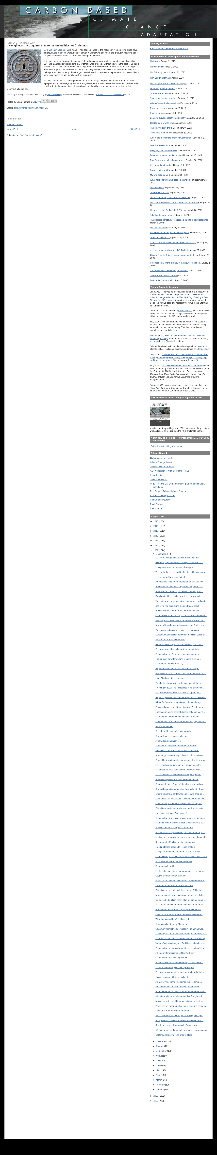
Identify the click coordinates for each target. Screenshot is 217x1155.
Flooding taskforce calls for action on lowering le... (179, 596)
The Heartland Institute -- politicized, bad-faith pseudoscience (179, 220)
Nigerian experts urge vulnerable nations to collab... (179, 895)
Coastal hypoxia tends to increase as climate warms (180, 760)
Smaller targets (157, 113)
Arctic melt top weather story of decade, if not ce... (179, 586)
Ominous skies (157, 187)
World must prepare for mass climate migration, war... (180, 798)
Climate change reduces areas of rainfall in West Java (181, 856)
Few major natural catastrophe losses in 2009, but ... (180, 620)
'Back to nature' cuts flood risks (170, 639)
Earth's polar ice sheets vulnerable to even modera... (180, 880)
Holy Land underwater (160, 78)
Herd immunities (158, 66)
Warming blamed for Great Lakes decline (174, 919)
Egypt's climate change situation (170, 875)
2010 (156, 545)
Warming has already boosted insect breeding (177, 716)
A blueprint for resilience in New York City (174, 953)
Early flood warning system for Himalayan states (178, 765)
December (161, 554)
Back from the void (159, 170)
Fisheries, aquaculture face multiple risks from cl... (179, 562)
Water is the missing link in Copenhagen (174, 967)
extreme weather (27, 108)
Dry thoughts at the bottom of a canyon (168, 83)
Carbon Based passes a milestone (171, 736)
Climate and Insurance (161, 499)
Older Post (135, 129)
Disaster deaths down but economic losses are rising (180, 938)
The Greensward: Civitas (162, 466)
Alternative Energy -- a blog (163, 495)
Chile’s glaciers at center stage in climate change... (179, 794)
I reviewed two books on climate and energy (183, 365)
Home (73, 129)
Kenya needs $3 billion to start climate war (175, 842)
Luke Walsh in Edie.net (54, 50)
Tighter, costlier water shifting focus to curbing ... (178, 659)
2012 (156, 536)
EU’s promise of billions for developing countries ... (179, 1020)
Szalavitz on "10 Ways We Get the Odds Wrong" (173, 242)
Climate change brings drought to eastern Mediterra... (180, 948)
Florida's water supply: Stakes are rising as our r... (179, 644)
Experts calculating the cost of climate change (177, 668)
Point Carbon (156, 504)
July (158, 1060)
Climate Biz (193, 360)
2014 (156, 526)
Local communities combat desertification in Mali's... (180, 712)
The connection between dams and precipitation (178, 774)
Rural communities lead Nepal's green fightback (178, 909)
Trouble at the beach (160, 93)
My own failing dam (159, 175)
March (159, 1080)
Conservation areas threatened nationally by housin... (180, 721)
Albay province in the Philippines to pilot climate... (178, 982)
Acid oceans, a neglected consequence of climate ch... (181, 837)
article (156, 390)
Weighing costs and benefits (163, 150)
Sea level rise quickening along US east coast (177, 606)
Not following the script (161, 72)
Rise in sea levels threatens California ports (176, 1025)
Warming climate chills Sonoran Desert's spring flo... (180, 822)
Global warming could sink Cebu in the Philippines (179, 890)
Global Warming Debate (161, 458)
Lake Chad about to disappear (169, 678)
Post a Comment (15, 124)
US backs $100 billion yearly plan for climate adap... (180, 900)
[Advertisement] (165, 1118)
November (161, 1041)
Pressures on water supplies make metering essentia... (181, 1006)
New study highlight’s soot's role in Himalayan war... (180, 929)
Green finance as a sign (161, 237)
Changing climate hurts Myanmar (171, 924)
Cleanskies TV (185, 310)
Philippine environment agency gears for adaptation (179, 972)
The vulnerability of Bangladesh (170, 577)
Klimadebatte (156, 475)
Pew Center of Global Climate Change (168, 491)
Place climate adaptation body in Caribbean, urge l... (180, 832)
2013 (156, 531)
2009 (156, 550)
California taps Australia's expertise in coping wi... (178, 803)
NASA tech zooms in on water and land (174, 885)
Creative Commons (104, 95)
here (176, 330)
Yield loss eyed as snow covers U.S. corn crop (177, 630)
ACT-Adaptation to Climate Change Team (169, 471)
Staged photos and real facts (163, 98)
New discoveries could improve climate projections (179, 1001)
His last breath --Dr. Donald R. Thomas (168, 210)
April (158, 1075)
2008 (156, 1096)
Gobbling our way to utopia (163, 123)
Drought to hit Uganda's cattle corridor (173, 731)
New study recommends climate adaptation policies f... (181, 933)
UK (46, 108)
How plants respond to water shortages (174, 567)
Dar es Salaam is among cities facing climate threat (179, 789)
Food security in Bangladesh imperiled (173, 861)
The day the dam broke (161, 128)
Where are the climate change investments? (171, 137)
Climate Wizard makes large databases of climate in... (181, 615)
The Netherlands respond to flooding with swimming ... (181, 572)
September (161, 1051)
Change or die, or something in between (169, 270)
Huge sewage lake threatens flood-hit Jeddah (176, 779)
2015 (156, 521)
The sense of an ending (161, 132)
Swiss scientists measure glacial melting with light (179, 1015)
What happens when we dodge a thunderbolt (171, 180)
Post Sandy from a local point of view (167, 160)
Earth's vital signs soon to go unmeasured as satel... (180, 871)
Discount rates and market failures (166, 155)
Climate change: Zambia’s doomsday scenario (177, 654)
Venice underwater (164, 726)
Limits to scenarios (159, 227)
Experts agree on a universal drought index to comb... (180, 697)
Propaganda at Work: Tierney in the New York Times (175, 263)
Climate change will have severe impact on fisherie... (180, 818)
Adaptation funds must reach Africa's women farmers (180, 991)
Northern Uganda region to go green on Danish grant (180, 625)
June (158, 1065)
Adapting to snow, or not (161, 215)
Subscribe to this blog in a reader (166, 446)
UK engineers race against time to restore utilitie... (179, 769)
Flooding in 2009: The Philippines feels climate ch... (179, 687)
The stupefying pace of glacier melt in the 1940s (178, 557)
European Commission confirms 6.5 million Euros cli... (181, 634)
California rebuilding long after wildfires (173, 1035)
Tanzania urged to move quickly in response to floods (180, 601)
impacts (40, 108)
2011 (156, 540)
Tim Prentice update (159, 192)
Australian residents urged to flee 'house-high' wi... (179, 591)
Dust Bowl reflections (160, 145)
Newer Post (12, 129)
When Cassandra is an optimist (165, 103)
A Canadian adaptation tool (168, 741)
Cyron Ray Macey (54, 95)
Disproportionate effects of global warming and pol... (180, 784)
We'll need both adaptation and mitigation (169, 232)
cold (16, 108)
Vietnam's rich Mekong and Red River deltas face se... (181, 943)
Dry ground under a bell (161, 165)
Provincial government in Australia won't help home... (180, 707)
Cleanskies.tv (203, 349)
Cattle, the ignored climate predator (172, 1010)
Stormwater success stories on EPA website (176, 745)
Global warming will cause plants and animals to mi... (180, 673)
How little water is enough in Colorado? (174, 827)
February (160, 1084)
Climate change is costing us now (171, 957)
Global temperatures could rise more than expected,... (181, 808)
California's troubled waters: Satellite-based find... (178, 914)
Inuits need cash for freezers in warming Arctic (177, 986)
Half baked (155, 61)
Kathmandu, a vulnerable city (169, 663)
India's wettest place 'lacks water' (171, 813)
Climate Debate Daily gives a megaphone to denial (174, 255)
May (158, 1070)
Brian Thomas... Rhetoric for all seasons (169, 48)
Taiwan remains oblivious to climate (172, 977)
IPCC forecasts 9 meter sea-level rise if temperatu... (180, 904)
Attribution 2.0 (118, 95)
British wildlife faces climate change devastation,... (179, 962)
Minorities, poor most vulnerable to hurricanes (177, 750)
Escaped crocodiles (159, 108)
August (159, 1056)
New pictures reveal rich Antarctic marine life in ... (178, 851)
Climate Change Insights (162, 462)
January (160, 1089)
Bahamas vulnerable (165, 866)
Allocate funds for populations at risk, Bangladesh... (179, 996)
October (160, 1046)
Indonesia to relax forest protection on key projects (179, 581)
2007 (156, 1100)
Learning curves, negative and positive (168, 118)
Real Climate (156, 508)
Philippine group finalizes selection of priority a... (178, 692)
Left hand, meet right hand (162, 88)
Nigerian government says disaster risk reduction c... (180, 755)
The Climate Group (159, 479)
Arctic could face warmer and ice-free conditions (178, 610)
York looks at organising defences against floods (178, 683)
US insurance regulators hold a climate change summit (181, 1030)
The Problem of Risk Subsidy (164, 275)
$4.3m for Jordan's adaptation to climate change (178, 702)
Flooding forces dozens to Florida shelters (175, 847)
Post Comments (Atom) (31, 135)
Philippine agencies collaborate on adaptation (176, 649)
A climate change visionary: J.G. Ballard (169, 250)
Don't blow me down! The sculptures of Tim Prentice (174, 202)
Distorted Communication (162, 280)
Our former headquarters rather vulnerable (170, 197)
